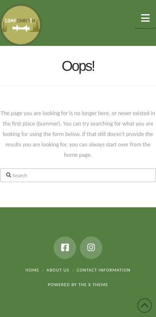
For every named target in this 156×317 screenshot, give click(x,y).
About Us (58, 270)
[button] (145, 18)
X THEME (98, 284)
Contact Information (103, 270)
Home (32, 270)
